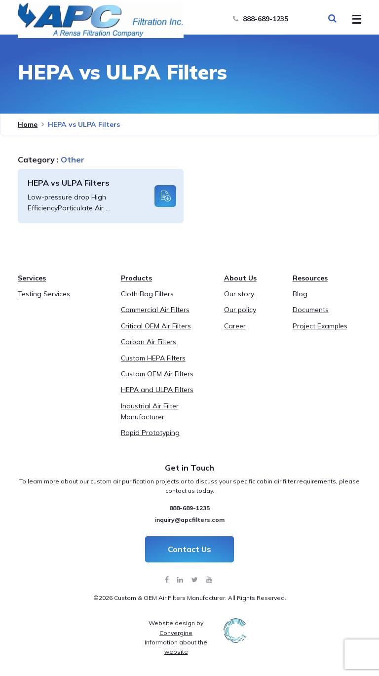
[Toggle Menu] (353, 20)
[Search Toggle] (332, 18)
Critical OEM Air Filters (156, 325)
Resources (310, 278)
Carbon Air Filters (148, 341)
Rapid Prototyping (150, 432)
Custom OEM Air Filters (157, 373)
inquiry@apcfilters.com (190, 519)
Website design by (176, 627)
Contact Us (189, 549)
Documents (311, 309)
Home (28, 124)
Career (235, 325)
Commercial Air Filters (155, 309)
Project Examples (320, 325)
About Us (240, 278)
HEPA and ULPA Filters (157, 389)
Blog (300, 293)
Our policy (240, 309)
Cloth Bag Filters (147, 293)
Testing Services (44, 293)
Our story (239, 293)
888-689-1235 (260, 18)
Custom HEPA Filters (153, 358)
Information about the (176, 646)
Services (32, 278)
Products (136, 278)
